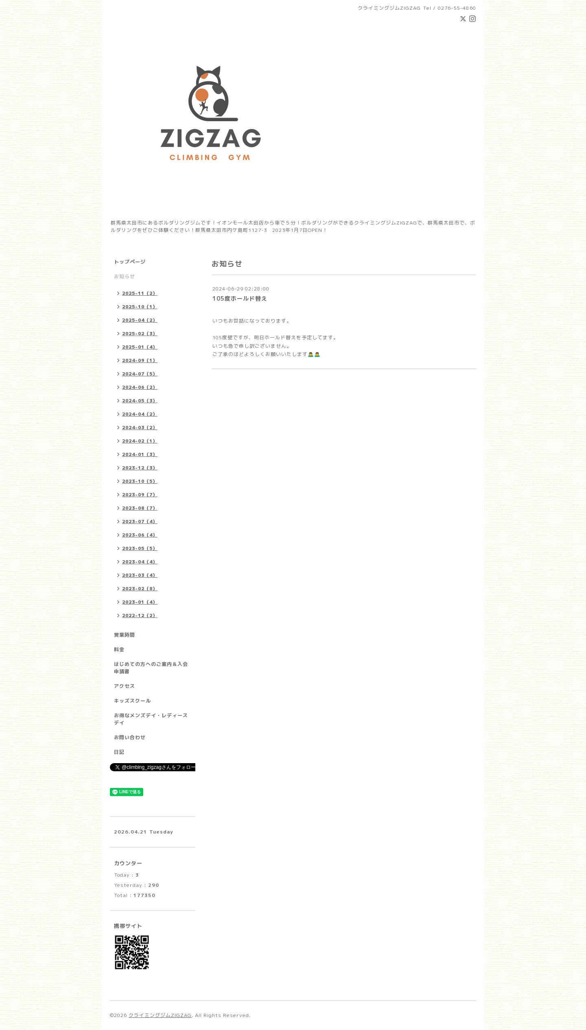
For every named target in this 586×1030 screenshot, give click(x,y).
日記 (119, 751)
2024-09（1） (139, 360)
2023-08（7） (139, 508)
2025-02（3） (139, 333)
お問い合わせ (130, 737)
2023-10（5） (139, 481)
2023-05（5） (139, 548)
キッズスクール (132, 700)
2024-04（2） (139, 414)
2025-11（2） (139, 293)
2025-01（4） (139, 347)
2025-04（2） (139, 320)
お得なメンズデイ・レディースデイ (151, 719)
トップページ (130, 261)
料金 (119, 649)
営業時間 (124, 634)
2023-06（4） (139, 535)
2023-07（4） (139, 521)
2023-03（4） (139, 575)
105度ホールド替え (239, 298)
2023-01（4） (139, 602)
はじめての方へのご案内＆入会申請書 (151, 668)
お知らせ (124, 276)
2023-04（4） (139, 562)
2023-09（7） (139, 494)
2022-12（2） (139, 615)
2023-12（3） (139, 468)
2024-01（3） (139, 454)
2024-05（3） (139, 400)
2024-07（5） (139, 374)
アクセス (124, 686)
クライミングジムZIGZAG (160, 1015)
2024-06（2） (139, 387)
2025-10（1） (139, 306)
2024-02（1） (139, 441)
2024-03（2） (139, 427)
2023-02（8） (139, 588)
